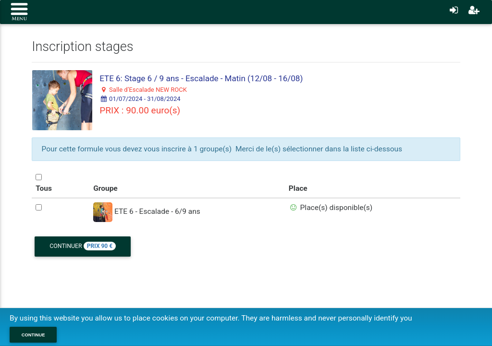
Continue (33, 335)
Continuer (82, 246)
